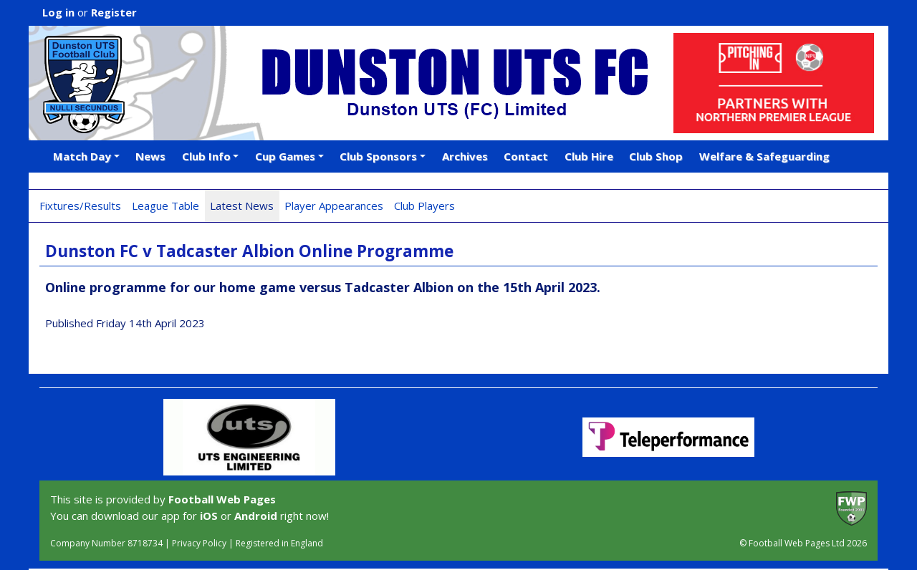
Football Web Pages (222, 499)
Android (255, 515)
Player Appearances (333, 205)
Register (114, 12)
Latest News (242, 205)
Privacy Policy (199, 543)
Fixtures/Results (80, 205)
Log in (58, 12)
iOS (209, 515)
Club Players (424, 205)
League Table (165, 205)
